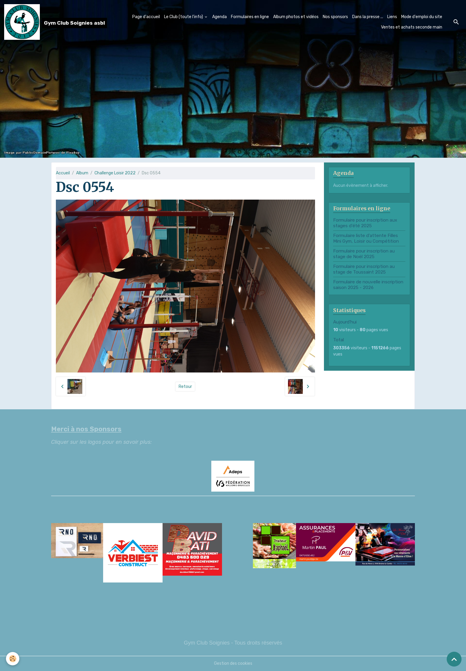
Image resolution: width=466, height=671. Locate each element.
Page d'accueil (146, 16)
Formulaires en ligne (250, 16)
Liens (392, 16)
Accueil (63, 173)
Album (82, 173)
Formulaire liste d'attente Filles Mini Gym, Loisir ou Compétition (366, 238)
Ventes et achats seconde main (411, 27)
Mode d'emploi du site (421, 16)
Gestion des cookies (233, 663)
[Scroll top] (454, 659)
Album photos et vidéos (296, 16)
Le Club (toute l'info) (184, 16)
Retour (185, 386)
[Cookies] (12, 658)
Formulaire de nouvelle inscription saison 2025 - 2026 (368, 284)
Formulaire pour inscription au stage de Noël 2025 (364, 253)
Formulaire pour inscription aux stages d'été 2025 (365, 222)
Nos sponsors (335, 16)
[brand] (50, 22)
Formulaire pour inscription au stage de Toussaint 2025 (364, 269)
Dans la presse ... (367, 16)
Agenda (219, 16)
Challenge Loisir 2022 (115, 173)
